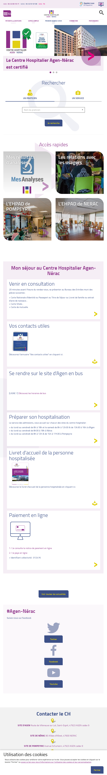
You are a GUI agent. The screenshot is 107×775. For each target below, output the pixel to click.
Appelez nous (89, 3)
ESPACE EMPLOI (33, 21)
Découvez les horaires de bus (32, 393)
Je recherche (53, 123)
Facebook (53, 661)
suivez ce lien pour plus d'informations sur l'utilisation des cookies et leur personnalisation (56, 762)
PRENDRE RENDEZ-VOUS (53, 21)
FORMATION (73, 21)
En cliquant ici (88, 5)
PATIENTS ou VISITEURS (13, 21)
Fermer (97, 770)
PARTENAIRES (94, 21)
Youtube (54, 684)
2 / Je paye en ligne (18, 552)
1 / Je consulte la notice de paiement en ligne (30, 548)
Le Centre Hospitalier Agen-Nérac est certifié (40, 63)
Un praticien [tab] (30, 98)
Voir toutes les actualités (54, 594)
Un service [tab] (78, 98)
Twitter (53, 639)
